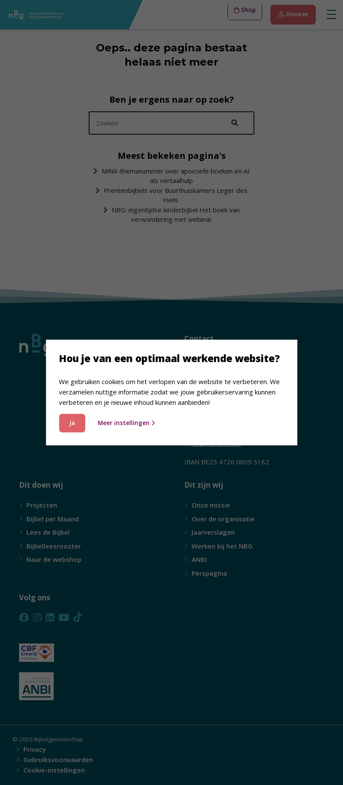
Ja (72, 423)
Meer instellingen (126, 423)
